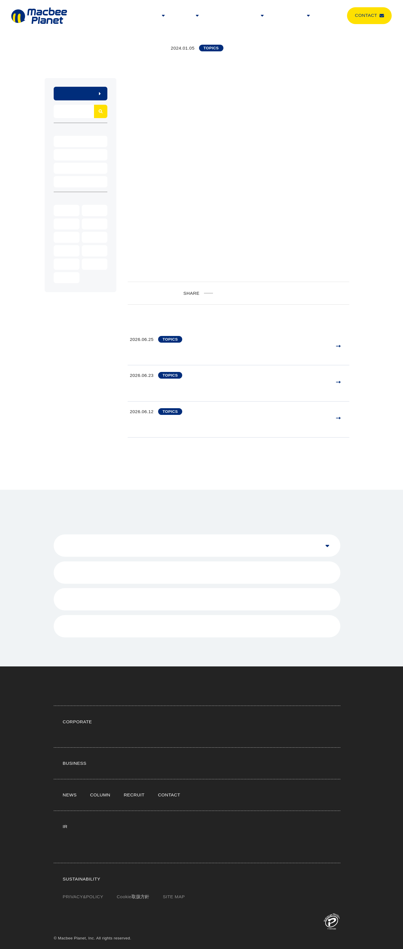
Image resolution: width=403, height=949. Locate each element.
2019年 (92, 250)
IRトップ (119, 806)
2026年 (64, 210)
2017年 (92, 264)
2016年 (64, 277)
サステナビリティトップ (134, 869)
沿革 (294, 701)
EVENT (64, 141)
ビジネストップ (125, 742)
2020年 (64, 250)
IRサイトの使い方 (166, 827)
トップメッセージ (192, 701)
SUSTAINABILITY (289, 16)
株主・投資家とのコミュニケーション (185, 816)
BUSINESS (187, 16)
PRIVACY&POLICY (82, 896)
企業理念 (157, 701)
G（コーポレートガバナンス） (140, 879)
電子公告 (119, 838)
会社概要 (226, 701)
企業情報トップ (125, 701)
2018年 (64, 264)
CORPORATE (152, 16)
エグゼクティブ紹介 (262, 701)
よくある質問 (242, 816)
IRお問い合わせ (125, 816)
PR (60, 168)
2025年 (92, 210)
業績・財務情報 (223, 806)
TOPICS (65, 181)
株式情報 (281, 806)
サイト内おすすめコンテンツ (176, 711)
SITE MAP (172, 896)
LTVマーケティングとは (172, 742)
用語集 (198, 827)
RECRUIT (238, 16)
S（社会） (246, 869)
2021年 (92, 237)
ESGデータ (188, 879)
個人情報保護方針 (230, 827)
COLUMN (327, 16)
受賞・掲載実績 (125, 711)
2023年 (92, 224)
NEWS (215, 16)
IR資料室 (255, 806)
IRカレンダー (276, 816)
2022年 (64, 237)
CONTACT (166, 774)
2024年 (64, 224)
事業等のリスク (270, 827)
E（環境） (218, 869)
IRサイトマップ (125, 827)
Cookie (132, 896)
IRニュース (189, 806)
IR (258, 16)
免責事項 (302, 827)
